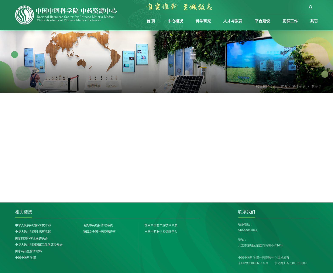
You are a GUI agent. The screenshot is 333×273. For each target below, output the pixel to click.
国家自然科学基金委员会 (31, 238)
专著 (314, 86)
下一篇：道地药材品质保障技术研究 (116, 168)
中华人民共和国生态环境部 (33, 231)
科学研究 (203, 21)
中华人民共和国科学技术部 (33, 225)
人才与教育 (232, 21)
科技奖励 (39, 131)
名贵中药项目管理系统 (98, 225)
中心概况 (175, 21)
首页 (284, 86)
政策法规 (39, 161)
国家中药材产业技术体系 (161, 225)
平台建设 (262, 21)
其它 (314, 21)
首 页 (151, 21)
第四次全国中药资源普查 (99, 231)
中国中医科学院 (25, 257)
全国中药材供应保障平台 (161, 231)
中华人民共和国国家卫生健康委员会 (39, 244)
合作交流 (39, 146)
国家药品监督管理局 (28, 251)
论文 (35, 101)
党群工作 (290, 21)
